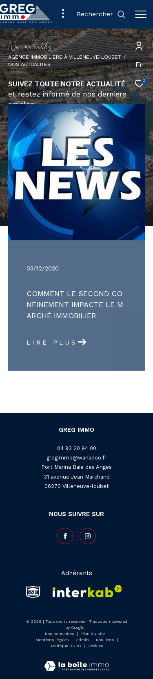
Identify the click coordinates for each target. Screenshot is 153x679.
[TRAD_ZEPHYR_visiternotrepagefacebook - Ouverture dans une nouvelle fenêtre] (65, 536)
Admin (83, 639)
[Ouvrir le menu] (141, 14)
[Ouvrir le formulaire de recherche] (101, 14)
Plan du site (93, 633)
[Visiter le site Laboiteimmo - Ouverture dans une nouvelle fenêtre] (76, 661)
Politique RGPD (66, 646)
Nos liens (105, 639)
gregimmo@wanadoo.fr (76, 458)
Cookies (95, 646)
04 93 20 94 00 (76, 448)
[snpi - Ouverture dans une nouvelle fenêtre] (33, 592)
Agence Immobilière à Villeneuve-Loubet (64, 57)
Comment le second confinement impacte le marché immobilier (75, 304)
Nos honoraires (59, 633)
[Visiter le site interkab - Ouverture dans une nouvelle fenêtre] (84, 592)
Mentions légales (52, 639)
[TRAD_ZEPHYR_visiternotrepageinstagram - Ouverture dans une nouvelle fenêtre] (88, 536)
